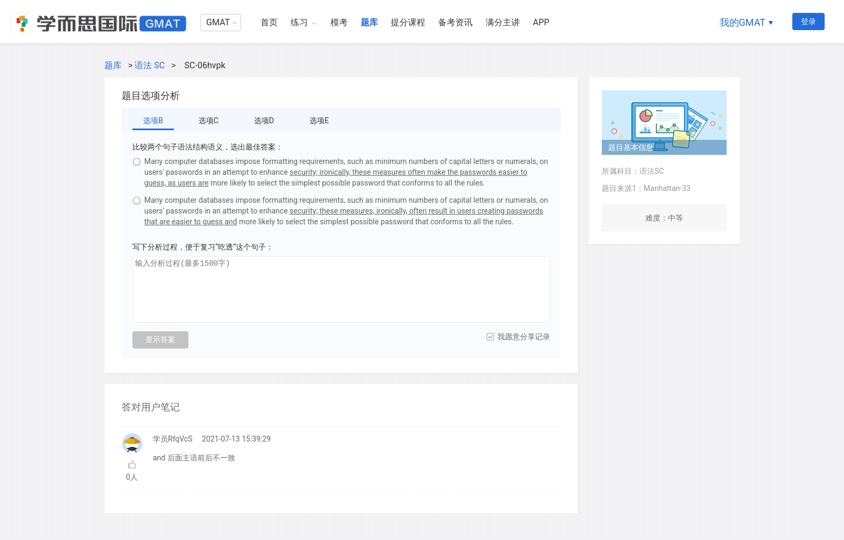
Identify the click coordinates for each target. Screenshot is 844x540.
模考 (339, 22)
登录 (808, 21)
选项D (264, 120)
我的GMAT (742, 22)
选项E (319, 120)
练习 (299, 22)
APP (541, 22)
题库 (369, 22)
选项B (153, 120)
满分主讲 (503, 22)
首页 (269, 22)
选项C (209, 120)
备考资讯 (455, 22)
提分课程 (408, 22)
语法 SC (150, 65)
